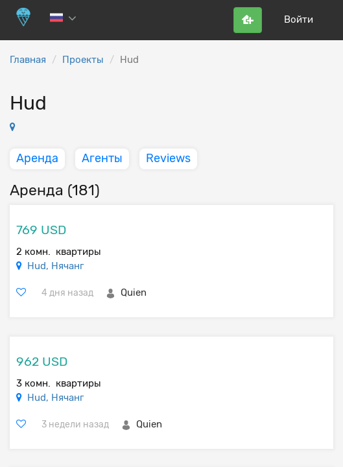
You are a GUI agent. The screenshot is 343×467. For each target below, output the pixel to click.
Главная (28, 60)
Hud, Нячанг (55, 266)
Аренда (37, 158)
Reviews (168, 158)
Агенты (102, 158)
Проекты (83, 60)
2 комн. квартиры (58, 251)
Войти (298, 19)
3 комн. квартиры (58, 383)
